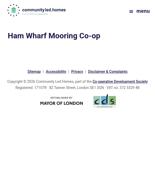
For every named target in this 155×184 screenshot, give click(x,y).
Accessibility (56, 72)
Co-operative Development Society (120, 81)
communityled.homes (37, 10)
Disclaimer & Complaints (108, 72)
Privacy (77, 72)
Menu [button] (143, 11)
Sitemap (34, 72)
